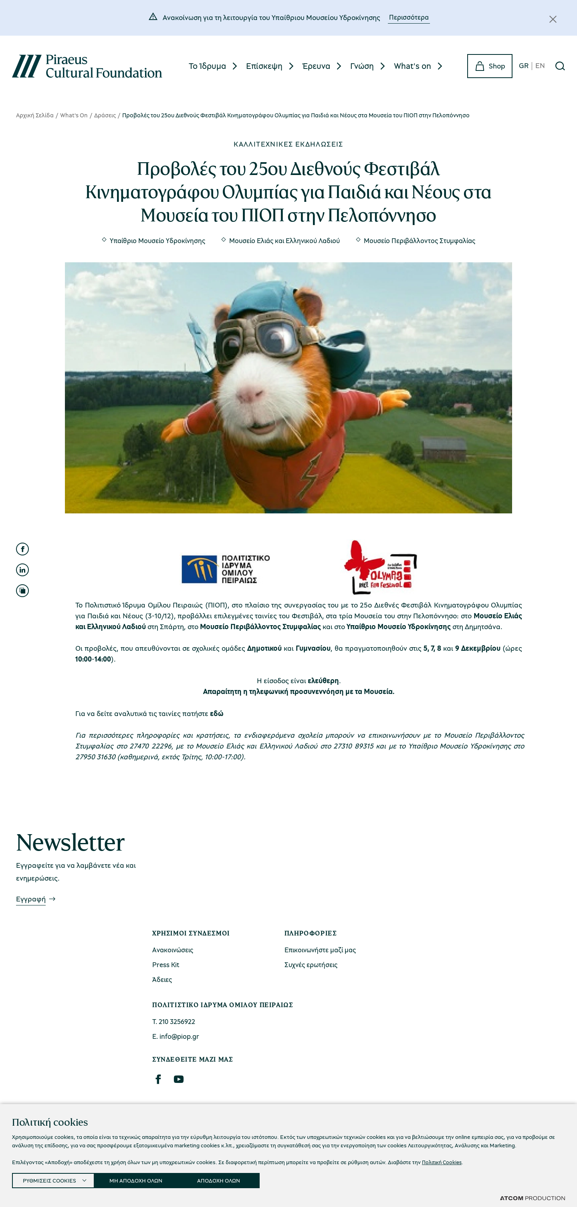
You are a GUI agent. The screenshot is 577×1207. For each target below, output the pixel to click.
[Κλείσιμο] (553, 19)
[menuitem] (214, 65)
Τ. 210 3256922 (173, 1021)
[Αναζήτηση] (560, 66)
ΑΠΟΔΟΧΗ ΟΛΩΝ (229, 1179)
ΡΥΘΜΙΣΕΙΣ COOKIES (51, 1179)
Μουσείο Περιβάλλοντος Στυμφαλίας (419, 240)
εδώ (217, 713)
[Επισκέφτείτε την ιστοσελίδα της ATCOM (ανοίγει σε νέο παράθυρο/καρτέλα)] (532, 1198)
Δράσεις (105, 115)
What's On (74, 115)
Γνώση (362, 65)
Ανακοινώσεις (172, 949)
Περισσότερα (409, 17)
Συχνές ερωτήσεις (310, 964)
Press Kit (166, 964)
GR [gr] (524, 66)
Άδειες (162, 979)
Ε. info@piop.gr (175, 1036)
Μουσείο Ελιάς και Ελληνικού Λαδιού (284, 240)
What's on (412, 65)
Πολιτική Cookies (443, 1159)
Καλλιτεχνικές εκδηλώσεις (288, 144)
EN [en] (540, 66)
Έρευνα (316, 65)
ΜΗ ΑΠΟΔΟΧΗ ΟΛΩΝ (143, 1179)
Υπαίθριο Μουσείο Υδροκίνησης (157, 240)
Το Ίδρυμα (207, 65)
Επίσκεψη (264, 65)
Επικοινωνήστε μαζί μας (320, 949)
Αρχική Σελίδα (35, 115)
